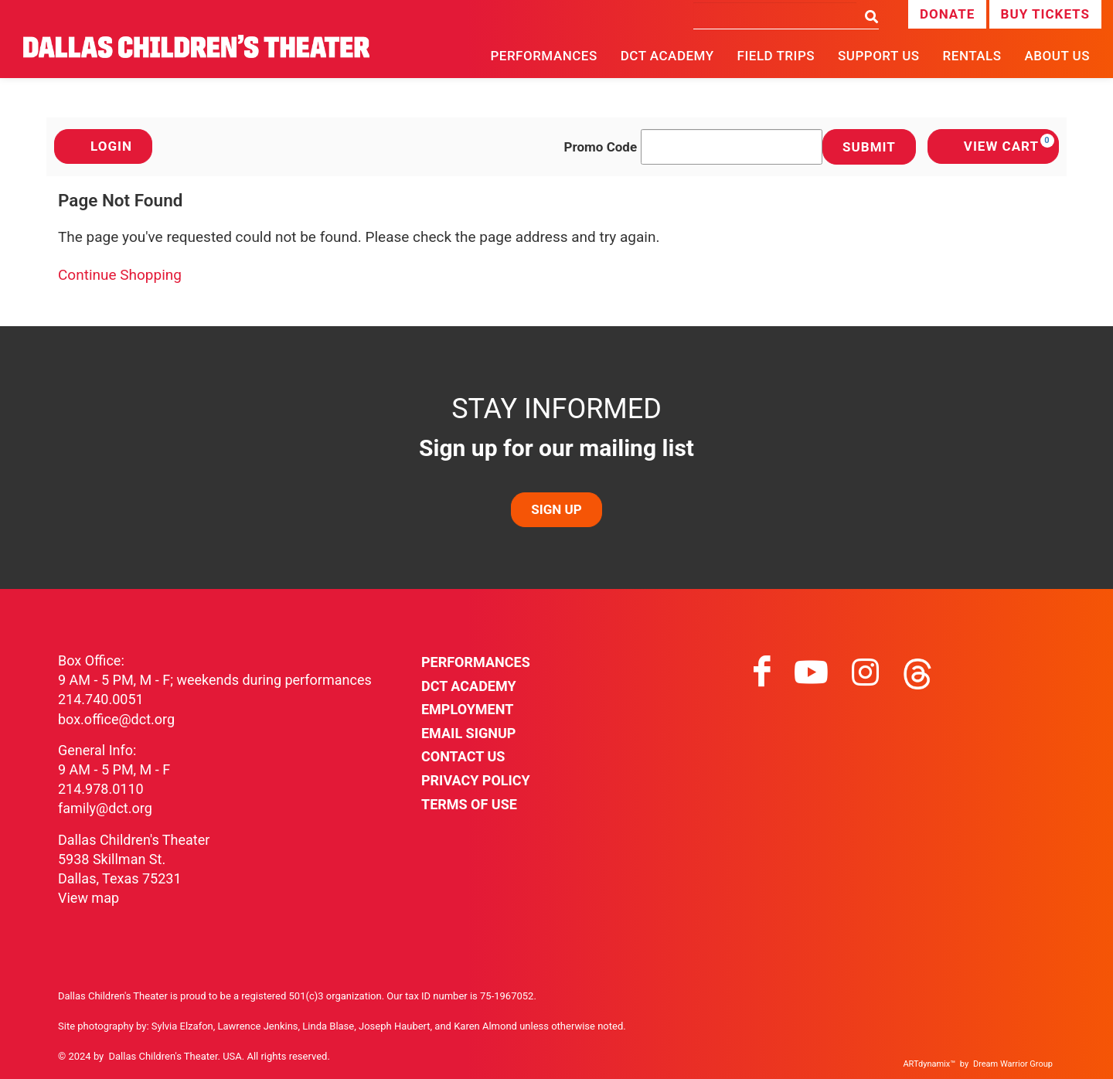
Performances (475, 662)
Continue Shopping (120, 275)
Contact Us (463, 756)
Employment (467, 709)
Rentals (972, 55)
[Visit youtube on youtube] (811, 672)
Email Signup (468, 733)
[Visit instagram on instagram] (865, 672)
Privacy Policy (475, 780)
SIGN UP (556, 509)
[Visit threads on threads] (917, 672)
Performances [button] (543, 55)
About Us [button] (1057, 55)
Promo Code (601, 147)
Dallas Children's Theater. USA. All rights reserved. (219, 1056)
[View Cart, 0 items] (993, 146)
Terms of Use (469, 804)
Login (103, 146)
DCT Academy (667, 55)
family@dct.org (105, 808)
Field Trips (776, 55)
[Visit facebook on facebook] (762, 672)
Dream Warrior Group (1013, 1064)
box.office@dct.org (116, 719)
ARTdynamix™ (929, 1064)
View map (88, 898)
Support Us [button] (879, 55)
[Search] (774, 15)
